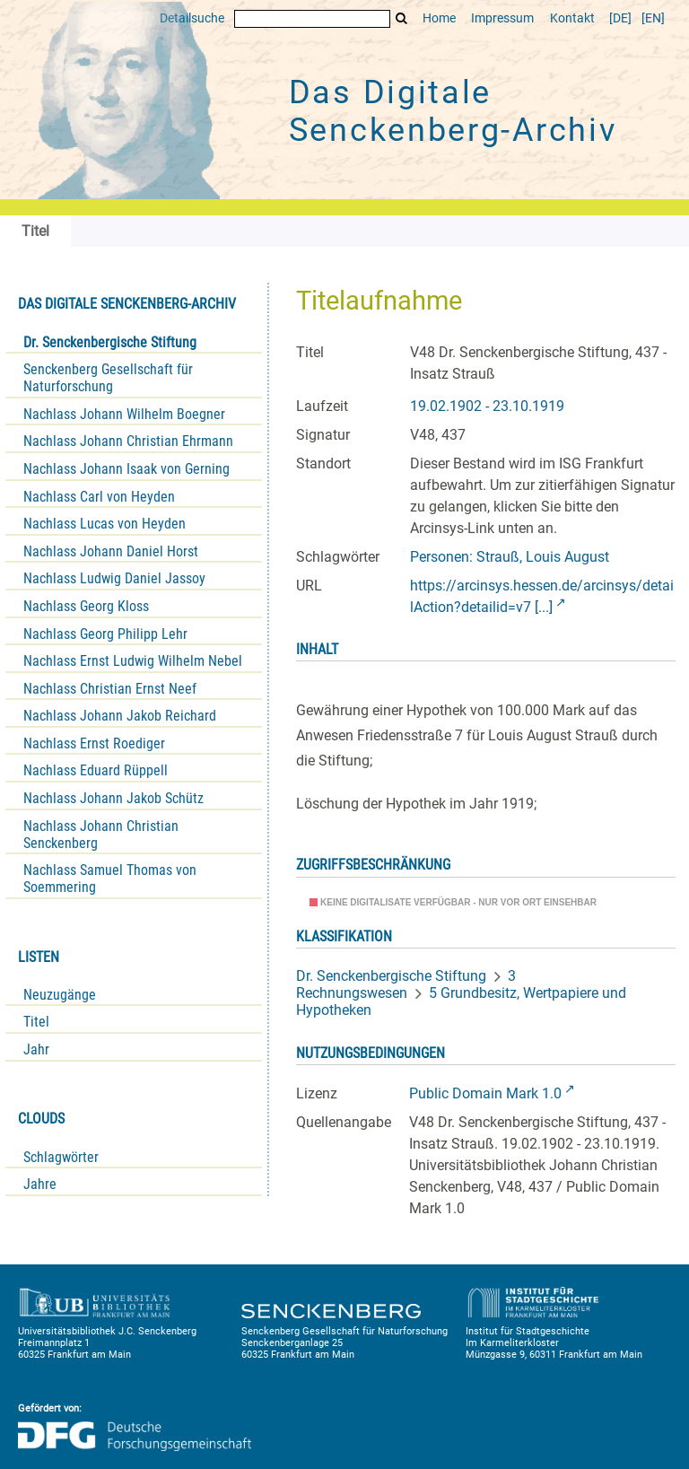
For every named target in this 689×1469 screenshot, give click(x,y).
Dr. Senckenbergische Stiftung (109, 342)
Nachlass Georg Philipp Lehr (105, 634)
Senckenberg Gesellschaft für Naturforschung (108, 378)
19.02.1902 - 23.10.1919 (487, 406)
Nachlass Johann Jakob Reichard (119, 715)
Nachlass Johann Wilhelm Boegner (124, 414)
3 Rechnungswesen (406, 984)
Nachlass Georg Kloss (86, 606)
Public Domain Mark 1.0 (485, 1093)
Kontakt (572, 18)
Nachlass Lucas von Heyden (104, 523)
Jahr (36, 1049)
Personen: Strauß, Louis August (509, 556)
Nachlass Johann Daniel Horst (110, 551)
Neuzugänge (59, 994)
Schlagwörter (61, 1157)
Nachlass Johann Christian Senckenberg (101, 835)
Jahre (40, 1184)
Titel (36, 1021)
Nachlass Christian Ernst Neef (109, 688)
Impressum (502, 18)
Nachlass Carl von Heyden (99, 496)
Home (439, 18)
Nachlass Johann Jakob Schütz (113, 798)
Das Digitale (453, 111)
